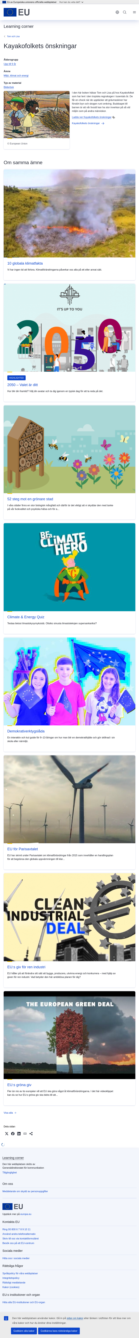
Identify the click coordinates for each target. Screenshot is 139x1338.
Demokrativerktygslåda (26, 731)
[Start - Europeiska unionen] (16, 12)
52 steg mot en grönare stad (30, 499)
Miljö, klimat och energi (16, 75)
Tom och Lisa (13, 36)
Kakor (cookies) (10, 1287)
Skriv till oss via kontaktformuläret (20, 1238)
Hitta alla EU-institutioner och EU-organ (23, 1302)
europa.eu (25, 1214)
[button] (6, 1133)
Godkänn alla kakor (23, 1331)
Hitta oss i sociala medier (16, 1258)
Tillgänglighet (9, 1172)
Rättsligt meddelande (13, 1282)
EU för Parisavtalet (22, 849)
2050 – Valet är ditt (22, 385)
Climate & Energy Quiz (25, 617)
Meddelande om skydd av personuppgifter (25, 1191)
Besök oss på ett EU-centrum (18, 1243)
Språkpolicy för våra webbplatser (20, 1273)
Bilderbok (9, 87)
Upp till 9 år (10, 64)
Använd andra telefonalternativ (19, 1234)
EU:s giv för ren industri (26, 967)
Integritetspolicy (10, 1278)
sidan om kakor (75, 1318)
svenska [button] (117, 12)
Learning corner (13, 1157)
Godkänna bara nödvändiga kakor (59, 1331)
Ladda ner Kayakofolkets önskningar (92, 117)
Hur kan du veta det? (71, 2)
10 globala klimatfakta (25, 263)
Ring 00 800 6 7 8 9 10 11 (16, 1229)
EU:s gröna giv (19, 1085)
